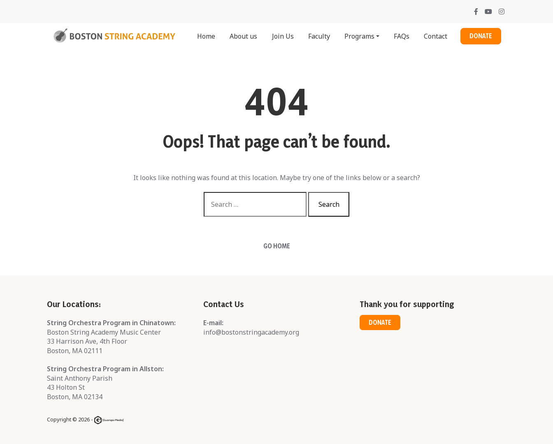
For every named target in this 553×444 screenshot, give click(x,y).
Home (206, 36)
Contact (435, 36)
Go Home (276, 246)
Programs (359, 36)
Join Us (283, 36)
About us (243, 36)
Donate (480, 36)
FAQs (401, 36)
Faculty (319, 36)
